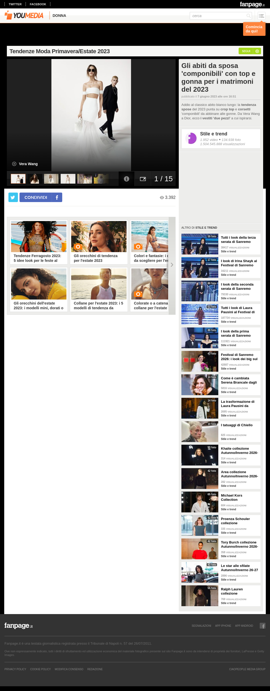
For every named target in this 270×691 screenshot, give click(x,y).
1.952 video (209, 140)
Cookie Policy (40, 669)
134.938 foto (231, 140)
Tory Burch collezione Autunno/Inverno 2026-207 (239, 544)
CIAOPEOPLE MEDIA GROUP (247, 669)
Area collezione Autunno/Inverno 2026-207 (239, 474)
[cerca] (221, 16)
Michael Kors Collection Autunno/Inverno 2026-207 (239, 497)
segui (246, 51)
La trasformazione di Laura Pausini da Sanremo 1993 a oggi (238, 404)
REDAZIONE (95, 669)
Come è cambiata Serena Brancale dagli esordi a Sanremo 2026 (239, 380)
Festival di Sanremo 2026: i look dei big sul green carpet (239, 357)
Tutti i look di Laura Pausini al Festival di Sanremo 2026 (238, 310)
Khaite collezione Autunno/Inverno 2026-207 (239, 451)
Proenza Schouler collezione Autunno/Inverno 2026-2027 (239, 521)
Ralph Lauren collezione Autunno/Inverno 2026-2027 (239, 591)
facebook (38, 4)
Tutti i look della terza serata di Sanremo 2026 (238, 240)
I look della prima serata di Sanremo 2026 (236, 333)
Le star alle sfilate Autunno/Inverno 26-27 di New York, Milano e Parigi (239, 568)
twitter (15, 4)
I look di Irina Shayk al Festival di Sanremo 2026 (239, 263)
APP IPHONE (223, 625)
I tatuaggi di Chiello (237, 425)
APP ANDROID (244, 625)
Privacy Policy (15, 669)
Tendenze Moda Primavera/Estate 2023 (59, 51)
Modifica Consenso (69, 669)
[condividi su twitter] (13, 197)
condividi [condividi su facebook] (36, 197)
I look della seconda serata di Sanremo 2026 (237, 286)
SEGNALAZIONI (201, 625)
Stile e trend (213, 133)
